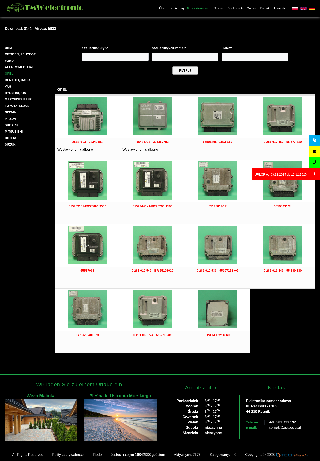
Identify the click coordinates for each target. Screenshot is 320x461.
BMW (9, 48)
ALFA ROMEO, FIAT (19, 67)
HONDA (10, 138)
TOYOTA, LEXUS (17, 106)
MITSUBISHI (14, 131)
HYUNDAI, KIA (15, 93)
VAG (8, 86)
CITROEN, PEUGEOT (20, 54)
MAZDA (10, 118)
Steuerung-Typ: (95, 48)
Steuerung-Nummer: (169, 48)
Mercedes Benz (18, 99)
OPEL (9, 73)
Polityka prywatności (68, 455)
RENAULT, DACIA (18, 80)
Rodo (97, 455)
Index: (227, 48)
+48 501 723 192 (282, 422)
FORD (9, 60)
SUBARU (11, 125)
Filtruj (185, 70)
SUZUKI (10, 144)
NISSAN (11, 112)
